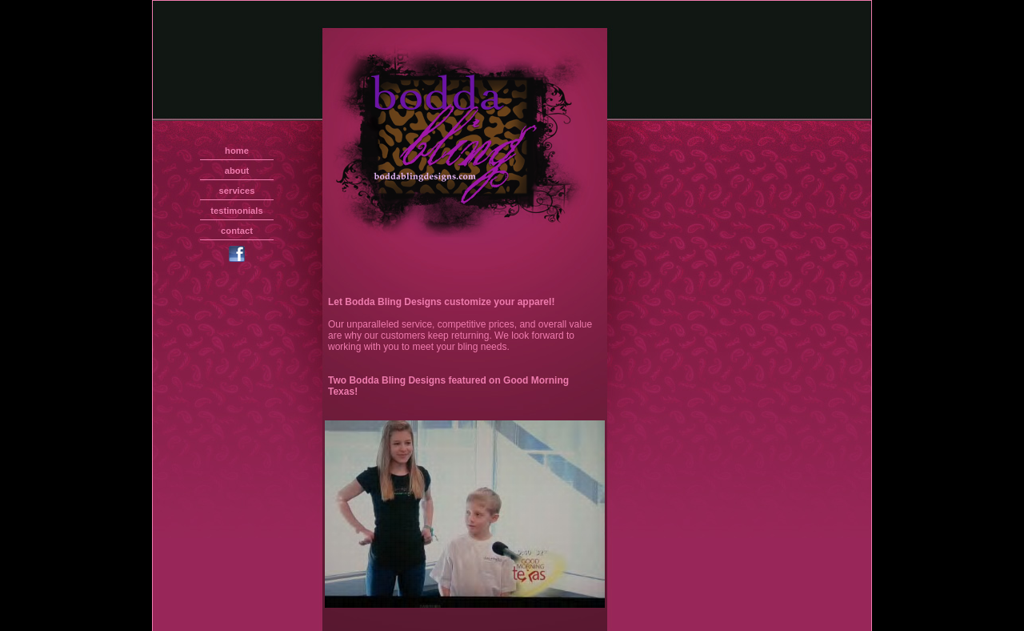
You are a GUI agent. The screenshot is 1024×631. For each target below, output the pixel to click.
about (237, 170)
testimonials (236, 210)
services (237, 190)
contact (237, 230)
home (237, 150)
